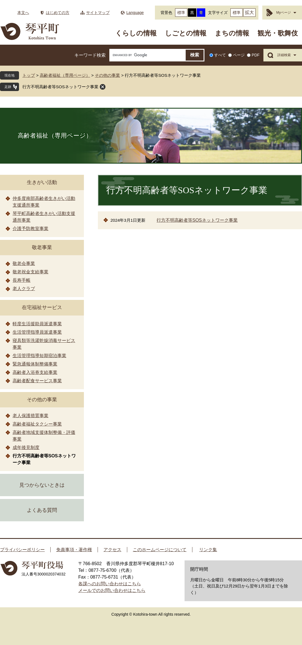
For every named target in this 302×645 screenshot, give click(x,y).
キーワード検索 (90, 55)
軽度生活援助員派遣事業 (37, 323)
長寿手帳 (21, 280)
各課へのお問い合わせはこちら (109, 583)
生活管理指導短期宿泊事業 (39, 355)
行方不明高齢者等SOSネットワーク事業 (60, 86)
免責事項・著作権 (74, 549)
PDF (255, 55)
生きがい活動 (42, 182)
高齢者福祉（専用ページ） (65, 75)
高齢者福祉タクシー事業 (37, 424)
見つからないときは (42, 485)
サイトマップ (98, 12)
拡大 (249, 12)
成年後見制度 (26, 447)
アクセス (112, 549)
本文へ (23, 12)
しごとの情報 (185, 33)
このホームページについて (160, 549)
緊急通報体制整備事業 (35, 364)
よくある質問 (42, 510)
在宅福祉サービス (42, 307)
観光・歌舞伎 (278, 33)
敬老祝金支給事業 (30, 271)
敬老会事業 (24, 263)
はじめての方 (57, 12)
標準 (181, 12)
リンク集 (208, 549)
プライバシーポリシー (22, 549)
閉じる (102, 87)
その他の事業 (107, 75)
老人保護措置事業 (30, 415)
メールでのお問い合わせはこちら (111, 590)
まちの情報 (232, 33)
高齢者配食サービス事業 (37, 380)
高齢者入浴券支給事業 (35, 372)
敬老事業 (42, 247)
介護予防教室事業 (30, 228)
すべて (220, 55)
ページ (239, 55)
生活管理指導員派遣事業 (37, 332)
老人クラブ (24, 288)
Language (135, 12)
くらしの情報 (136, 33)
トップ (28, 75)
